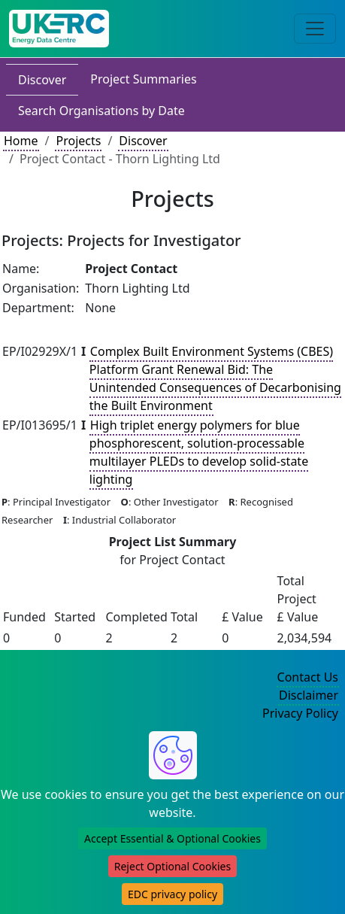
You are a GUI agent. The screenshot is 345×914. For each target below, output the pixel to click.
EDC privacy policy (172, 894)
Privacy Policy (300, 713)
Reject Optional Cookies (172, 866)
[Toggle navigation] (315, 29)
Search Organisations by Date (101, 110)
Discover (42, 79)
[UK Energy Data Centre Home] (59, 28)
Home (21, 140)
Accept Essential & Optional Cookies (172, 838)
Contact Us (307, 677)
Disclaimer (308, 695)
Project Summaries (143, 79)
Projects (78, 140)
